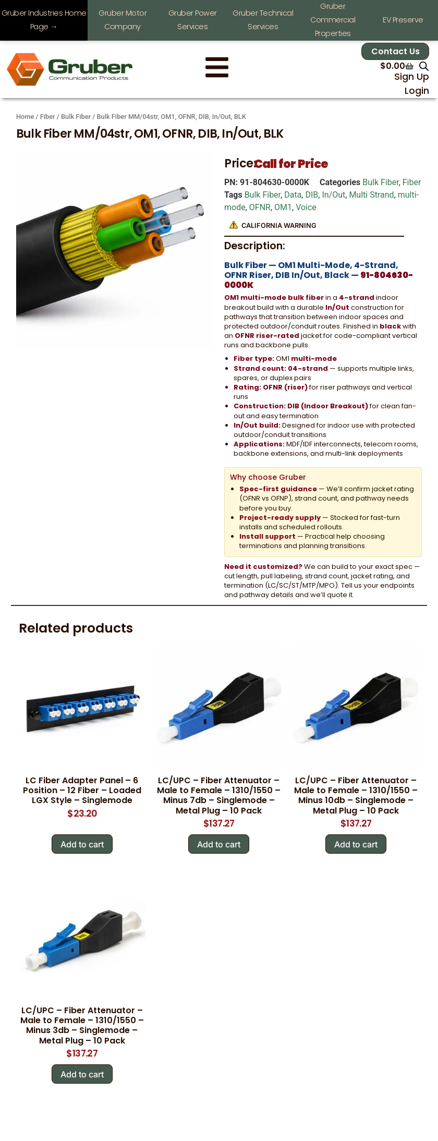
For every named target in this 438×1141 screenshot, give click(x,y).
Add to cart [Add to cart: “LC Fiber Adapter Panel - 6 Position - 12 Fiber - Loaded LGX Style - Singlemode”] (82, 844)
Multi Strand (371, 195)
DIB (311, 195)
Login (417, 90)
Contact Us (395, 51)
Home (25, 116)
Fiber (47, 116)
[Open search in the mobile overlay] (424, 66)
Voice (306, 207)
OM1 (283, 207)
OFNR (260, 207)
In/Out (333, 195)
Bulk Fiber (76, 116)
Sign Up (411, 76)
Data (292, 195)
